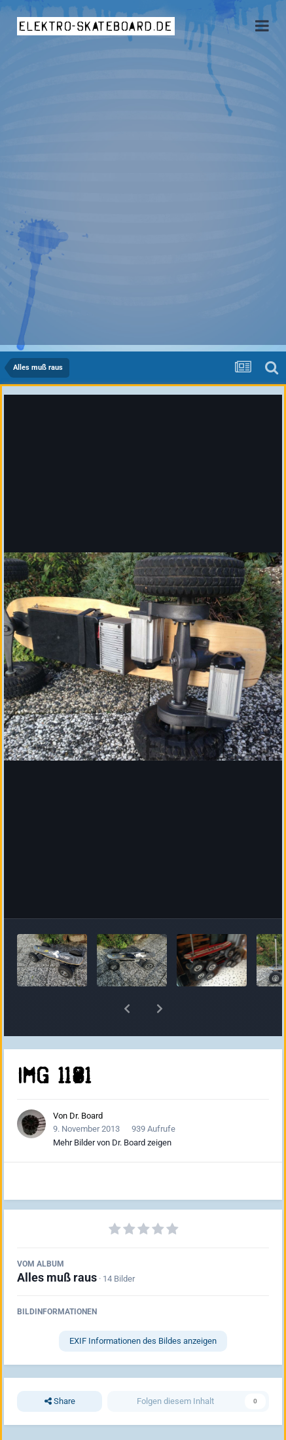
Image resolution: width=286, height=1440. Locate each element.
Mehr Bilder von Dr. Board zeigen (112, 1142)
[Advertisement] (143, 202)
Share (60, 1401)
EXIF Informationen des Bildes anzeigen (143, 1341)
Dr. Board (86, 1116)
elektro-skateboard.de (96, 26)
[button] (127, 1008)
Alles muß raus (57, 1277)
